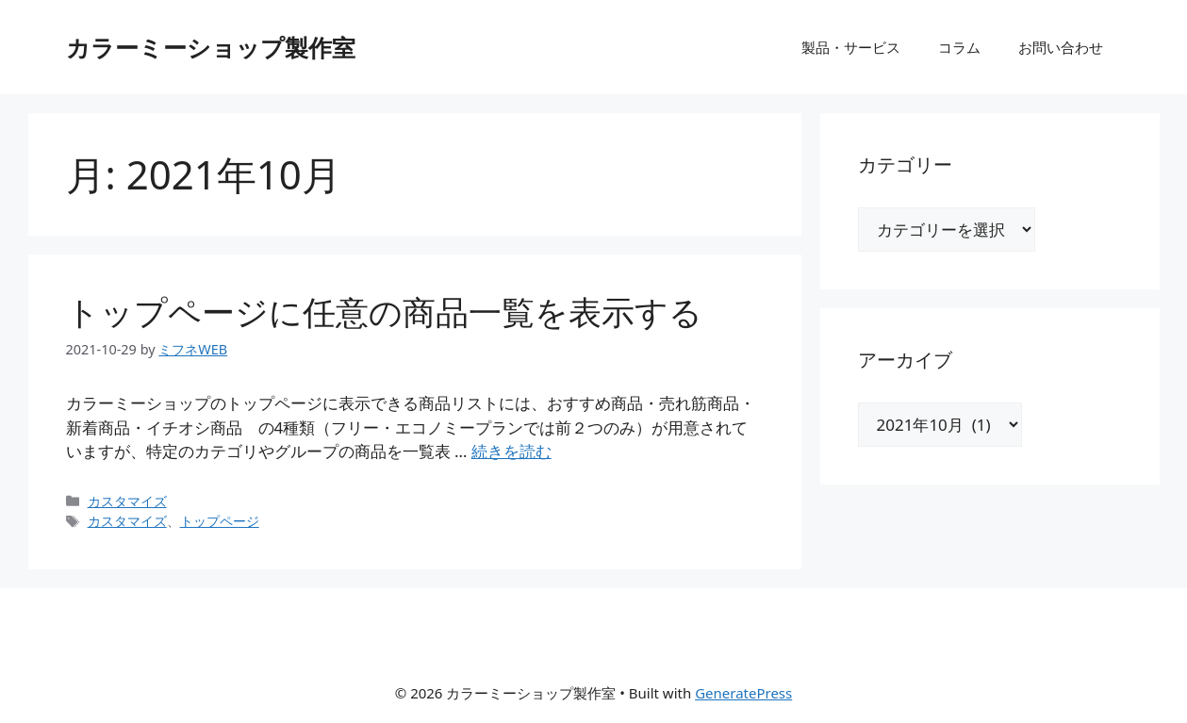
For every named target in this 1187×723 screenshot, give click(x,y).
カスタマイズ (127, 501)
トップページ (219, 521)
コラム (959, 47)
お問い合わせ (1060, 47)
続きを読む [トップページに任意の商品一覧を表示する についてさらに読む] (511, 451)
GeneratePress (743, 692)
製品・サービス (850, 47)
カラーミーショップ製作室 (210, 47)
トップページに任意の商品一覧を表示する (384, 311)
